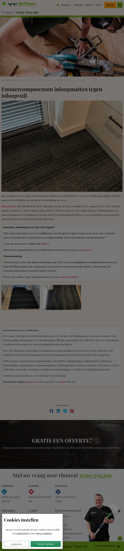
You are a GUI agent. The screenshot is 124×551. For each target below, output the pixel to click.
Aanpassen (16, 543)
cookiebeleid (22, 533)
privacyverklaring (44, 533)
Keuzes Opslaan (45, 543)
